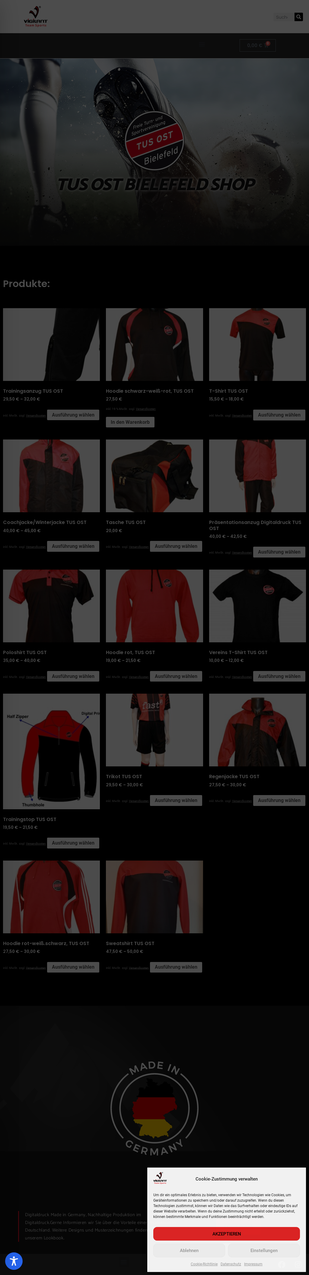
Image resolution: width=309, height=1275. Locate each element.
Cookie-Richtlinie (204, 1264)
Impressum (253, 1264)
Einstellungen (264, 1250)
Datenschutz (231, 1264)
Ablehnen (189, 1250)
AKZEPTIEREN (226, 1234)
